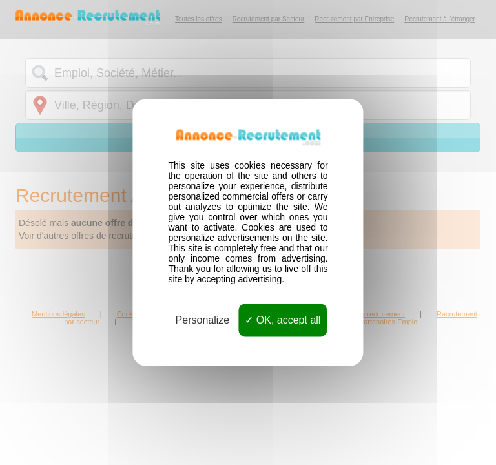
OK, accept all (282, 320)
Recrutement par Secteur (268, 19)
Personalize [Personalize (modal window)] (203, 320)
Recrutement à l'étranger (439, 19)
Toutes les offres (198, 19)
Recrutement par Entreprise (354, 19)
